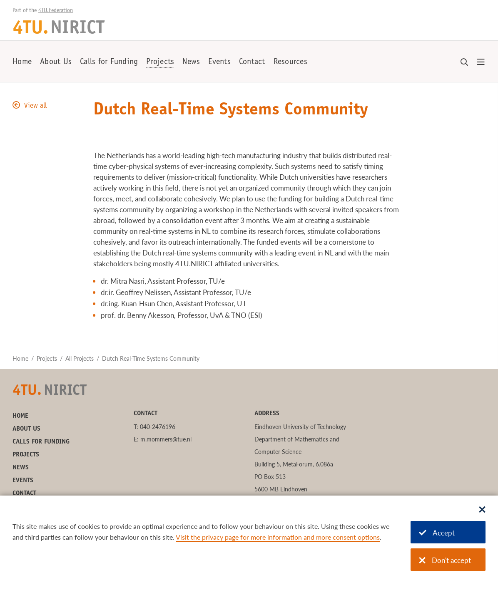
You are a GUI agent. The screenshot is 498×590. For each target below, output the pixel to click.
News (191, 62)
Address (266, 413)
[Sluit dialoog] (482, 510)
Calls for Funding (109, 62)
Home (22, 62)
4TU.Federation (55, 11)
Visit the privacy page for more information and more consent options (278, 537)
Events (219, 62)
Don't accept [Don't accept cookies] (445, 560)
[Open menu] (480, 62)
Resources (290, 62)
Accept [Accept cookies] (437, 532)
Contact (252, 62)
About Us (56, 62)
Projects (160, 62)
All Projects (79, 358)
